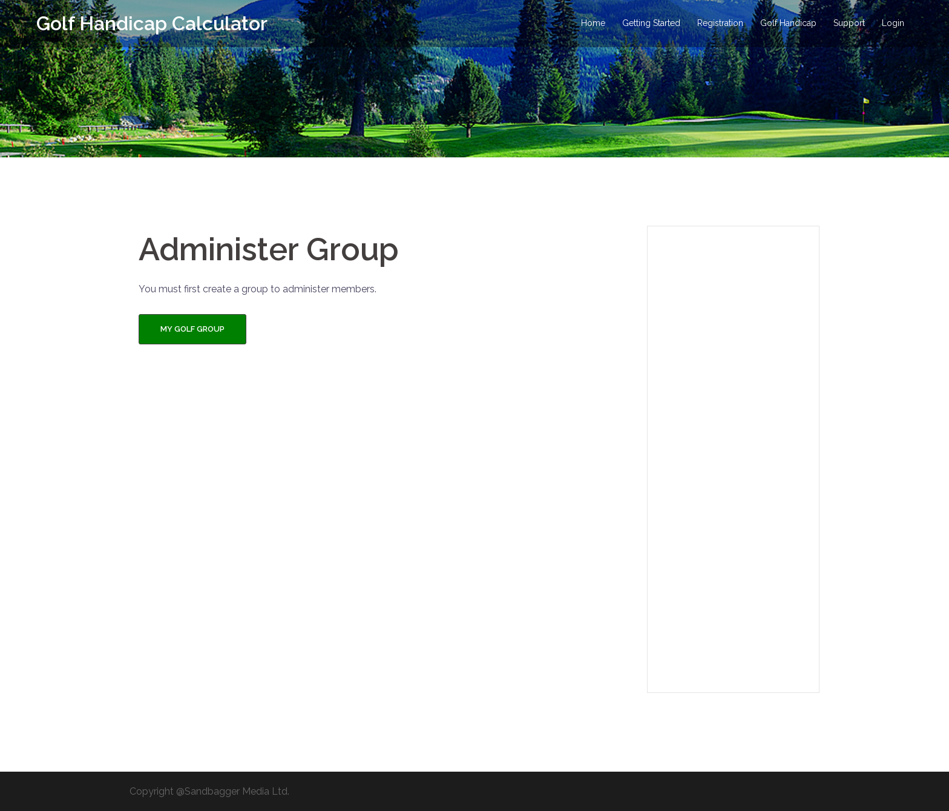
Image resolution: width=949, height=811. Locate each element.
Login (893, 23)
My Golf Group (192, 328)
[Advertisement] (733, 459)
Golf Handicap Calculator (152, 23)
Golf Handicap (788, 23)
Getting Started (651, 23)
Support (849, 23)
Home (593, 23)
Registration (720, 23)
